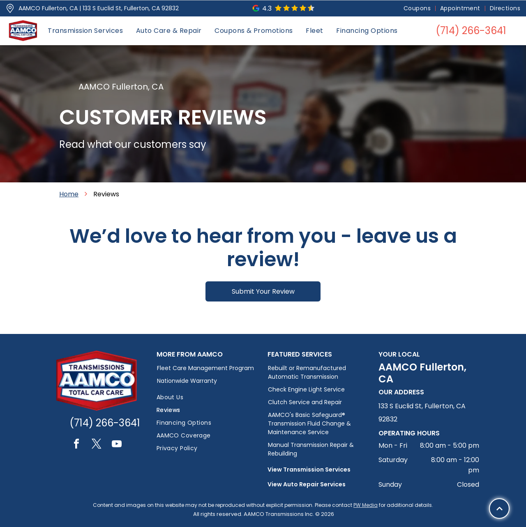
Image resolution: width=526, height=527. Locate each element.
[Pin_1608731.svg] (10, 8)
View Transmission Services (309, 469)
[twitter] (97, 445)
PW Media (365, 505)
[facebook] (76, 445)
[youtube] (117, 445)
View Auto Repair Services (307, 484)
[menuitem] (417, 8)
